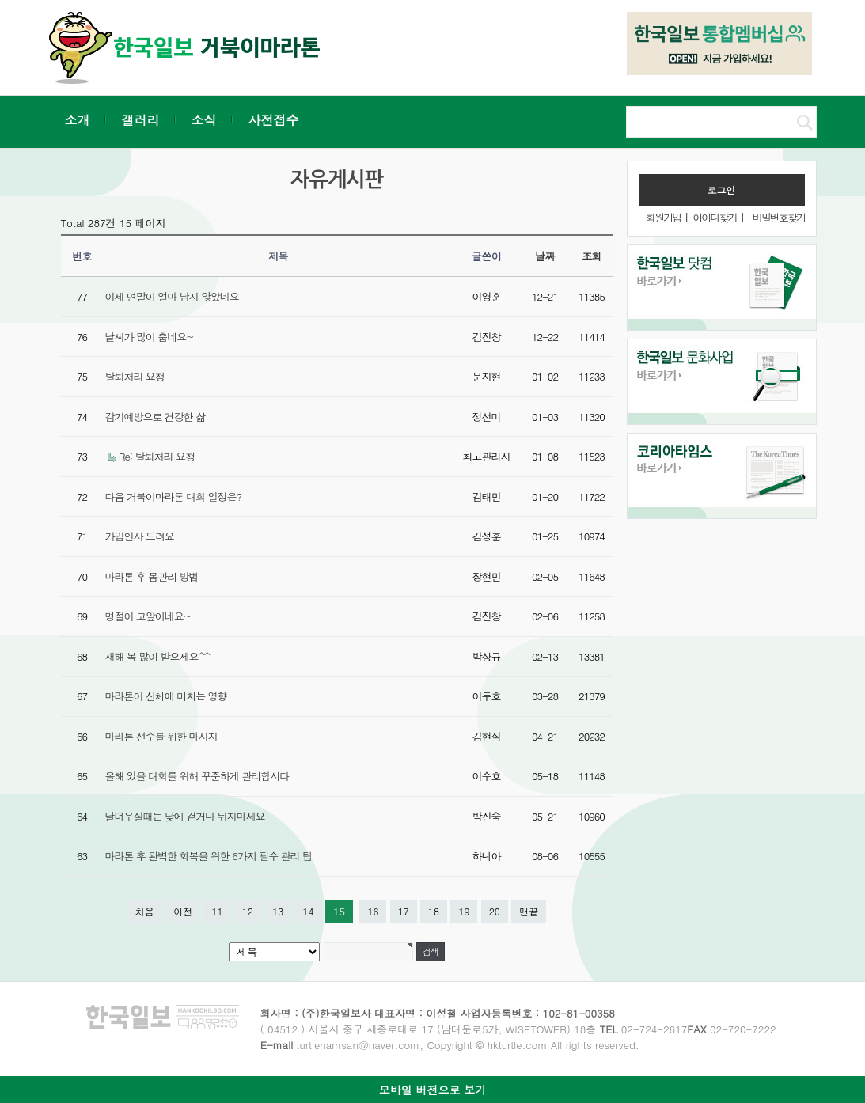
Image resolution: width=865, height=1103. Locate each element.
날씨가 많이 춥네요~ (149, 336)
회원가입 (663, 217)
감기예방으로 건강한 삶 (155, 416)
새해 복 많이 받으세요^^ (157, 656)
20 (494, 911)
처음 (144, 911)
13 (277, 911)
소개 (77, 120)
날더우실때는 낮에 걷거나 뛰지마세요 (185, 816)
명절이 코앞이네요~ (148, 616)
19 (463, 911)
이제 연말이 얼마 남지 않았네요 (172, 296)
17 (403, 911)
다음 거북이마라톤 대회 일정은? (173, 496)
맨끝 (528, 911)
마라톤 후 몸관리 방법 (152, 576)
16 (372, 911)
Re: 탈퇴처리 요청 (157, 456)
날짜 (545, 255)
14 (308, 911)
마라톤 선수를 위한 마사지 (161, 736)
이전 (182, 911)
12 (247, 911)
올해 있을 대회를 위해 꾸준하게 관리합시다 (197, 775)
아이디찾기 (714, 217)
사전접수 (273, 120)
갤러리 (141, 120)
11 (217, 911)
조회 (591, 255)
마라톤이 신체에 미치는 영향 (166, 695)
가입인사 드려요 (139, 536)
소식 (204, 120)
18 (433, 911)
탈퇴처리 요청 (135, 376)
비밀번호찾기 (779, 217)
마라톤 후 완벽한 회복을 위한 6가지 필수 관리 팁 (208, 855)
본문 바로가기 (0, 0)
